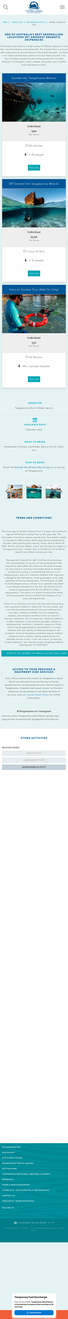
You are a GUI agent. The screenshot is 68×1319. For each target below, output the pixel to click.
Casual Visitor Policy (37, 694)
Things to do (17, 22)
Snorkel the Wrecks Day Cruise (32, 467)
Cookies (25, 1228)
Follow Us (8, 1208)
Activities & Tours (12, 1158)
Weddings (7, 1179)
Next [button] (61, 491)
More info (34, 167)
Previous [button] (6, 491)
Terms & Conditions (12, 1228)
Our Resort (8, 1152)
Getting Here (9, 1169)
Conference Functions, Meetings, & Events (26, 1174)
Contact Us (8, 1196)
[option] (14, 491)
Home (5, 22)
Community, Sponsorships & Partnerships (25, 1190)
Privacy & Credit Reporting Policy (44, 1228)
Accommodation (11, 1147)
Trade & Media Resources (16, 1185)
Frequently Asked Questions (18, 1201)
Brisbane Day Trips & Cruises (17, 1163)
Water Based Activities (35, 22)
